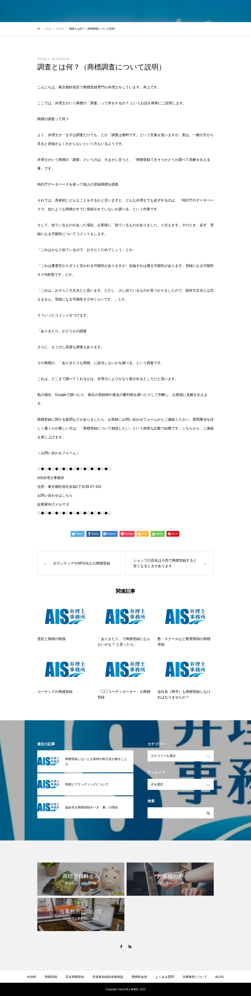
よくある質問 (164, 977)
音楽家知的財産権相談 (107, 977)
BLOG (219, 977)
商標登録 (51, 977)
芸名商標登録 (75, 977)
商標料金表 (139, 977)
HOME (31, 977)
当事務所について (194, 977)
